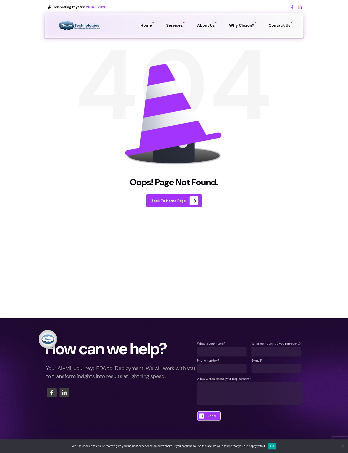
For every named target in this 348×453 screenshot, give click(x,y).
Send (212, 416)
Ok (272, 446)
